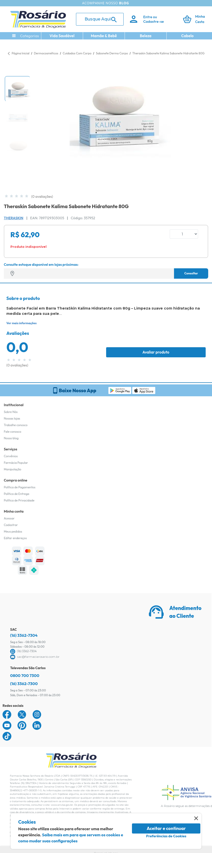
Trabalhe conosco (16, 425)
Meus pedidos (13, 531)
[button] (17, 88)
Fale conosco (12, 431)
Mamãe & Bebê (104, 35)
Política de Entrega (16, 494)
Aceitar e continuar (166, 828)
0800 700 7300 (24, 675)
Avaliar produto (155, 352)
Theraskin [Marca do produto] (13, 218)
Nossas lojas (12, 418)
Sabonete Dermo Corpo (112, 53)
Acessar (9, 518)
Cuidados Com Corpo (77, 53)
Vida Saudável (62, 35)
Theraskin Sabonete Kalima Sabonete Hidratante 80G (168, 53)
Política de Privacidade (19, 500)
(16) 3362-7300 (24, 683)
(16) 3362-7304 (23, 635)
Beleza (145, 35)
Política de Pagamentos (19, 487)
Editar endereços (15, 538)
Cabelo (187, 35)
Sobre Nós (10, 412)
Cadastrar (11, 525)
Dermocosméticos (46, 53)
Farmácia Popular (16, 463)
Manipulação (12, 469)
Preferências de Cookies (166, 836)
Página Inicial (20, 53)
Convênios (11, 456)
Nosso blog (11, 438)
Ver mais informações (21, 323)
